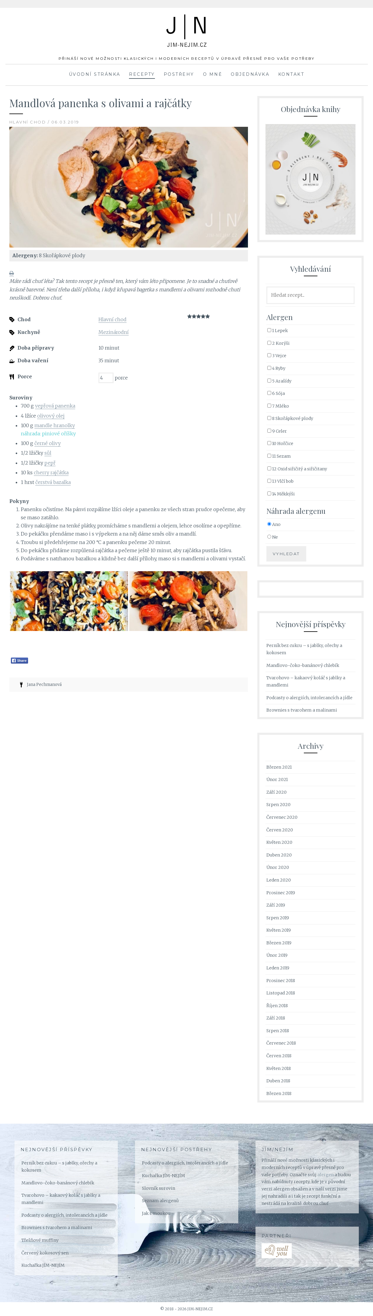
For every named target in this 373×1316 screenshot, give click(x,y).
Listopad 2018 (280, 993)
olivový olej (51, 416)
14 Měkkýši (281, 494)
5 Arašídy (279, 381)
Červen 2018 (278, 1055)
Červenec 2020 (281, 817)
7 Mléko (278, 406)
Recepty (142, 74)
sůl (47, 453)
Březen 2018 (278, 1093)
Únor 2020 (277, 867)
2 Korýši (278, 343)
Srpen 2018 (277, 1030)
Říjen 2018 (277, 1005)
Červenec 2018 (281, 1043)
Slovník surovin (158, 1188)
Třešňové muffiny (40, 1240)
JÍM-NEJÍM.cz (186, 24)
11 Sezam (279, 456)
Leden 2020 (278, 880)
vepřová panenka (55, 406)
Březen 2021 (279, 767)
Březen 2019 (278, 943)
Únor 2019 (277, 955)
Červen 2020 (279, 830)
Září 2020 (276, 792)
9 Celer (277, 431)
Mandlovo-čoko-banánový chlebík (302, 665)
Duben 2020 (279, 855)
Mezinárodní (113, 332)
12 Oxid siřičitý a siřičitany (297, 469)
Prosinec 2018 (280, 980)
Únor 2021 (277, 779)
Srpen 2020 (278, 804)
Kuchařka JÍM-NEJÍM (43, 1265)
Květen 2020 (279, 842)
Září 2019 (275, 905)
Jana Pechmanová (44, 684)
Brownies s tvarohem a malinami (301, 710)
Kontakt (291, 74)
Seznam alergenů (160, 1200)
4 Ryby (276, 368)
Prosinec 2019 (280, 892)
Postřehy (179, 74)
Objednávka (250, 74)
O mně (212, 74)
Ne (272, 537)
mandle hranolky (54, 425)
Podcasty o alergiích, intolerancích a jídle (309, 697)
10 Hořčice (280, 443)
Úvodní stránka (95, 74)
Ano (274, 524)
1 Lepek (277, 330)
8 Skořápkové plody (290, 418)
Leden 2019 (277, 968)
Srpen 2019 (277, 918)
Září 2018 (275, 1018)
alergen (325, 1174)
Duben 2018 (278, 1081)
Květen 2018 (278, 1068)
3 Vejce (276, 355)
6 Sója (276, 393)
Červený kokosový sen (45, 1253)
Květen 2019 (278, 930)
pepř (50, 463)
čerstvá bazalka (53, 482)
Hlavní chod (112, 319)
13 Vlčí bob (280, 481)
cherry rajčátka (51, 472)
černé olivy (47, 443)
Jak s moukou (156, 1213)
